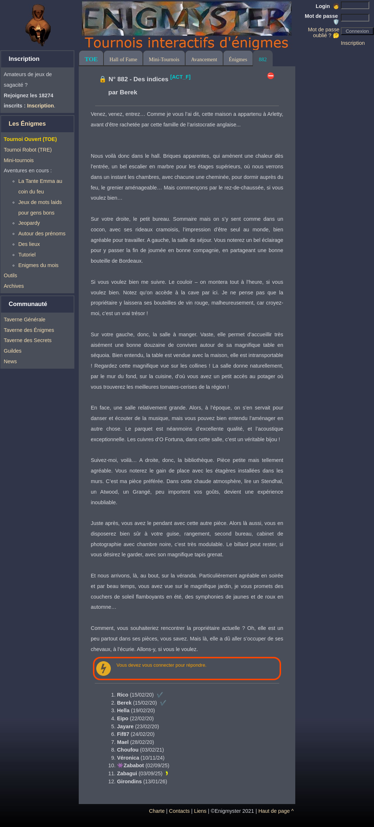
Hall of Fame (123, 59)
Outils (10, 275)
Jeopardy (29, 223)
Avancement (204, 59)
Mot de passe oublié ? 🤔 (323, 32)
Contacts (179, 811)
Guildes (13, 351)
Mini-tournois (19, 160)
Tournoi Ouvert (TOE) (30, 139)
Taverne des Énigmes (29, 330)
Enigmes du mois (38, 265)
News (10, 361)
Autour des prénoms (42, 233)
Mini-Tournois (164, 59)
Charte (157, 811)
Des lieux (29, 244)
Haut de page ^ (276, 811)
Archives (14, 286)
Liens (200, 811)
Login (327, 6)
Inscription (353, 43)
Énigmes (238, 59)
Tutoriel (26, 255)
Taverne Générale (24, 319)
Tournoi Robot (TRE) (28, 150)
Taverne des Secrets (27, 340)
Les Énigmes (27, 123)
